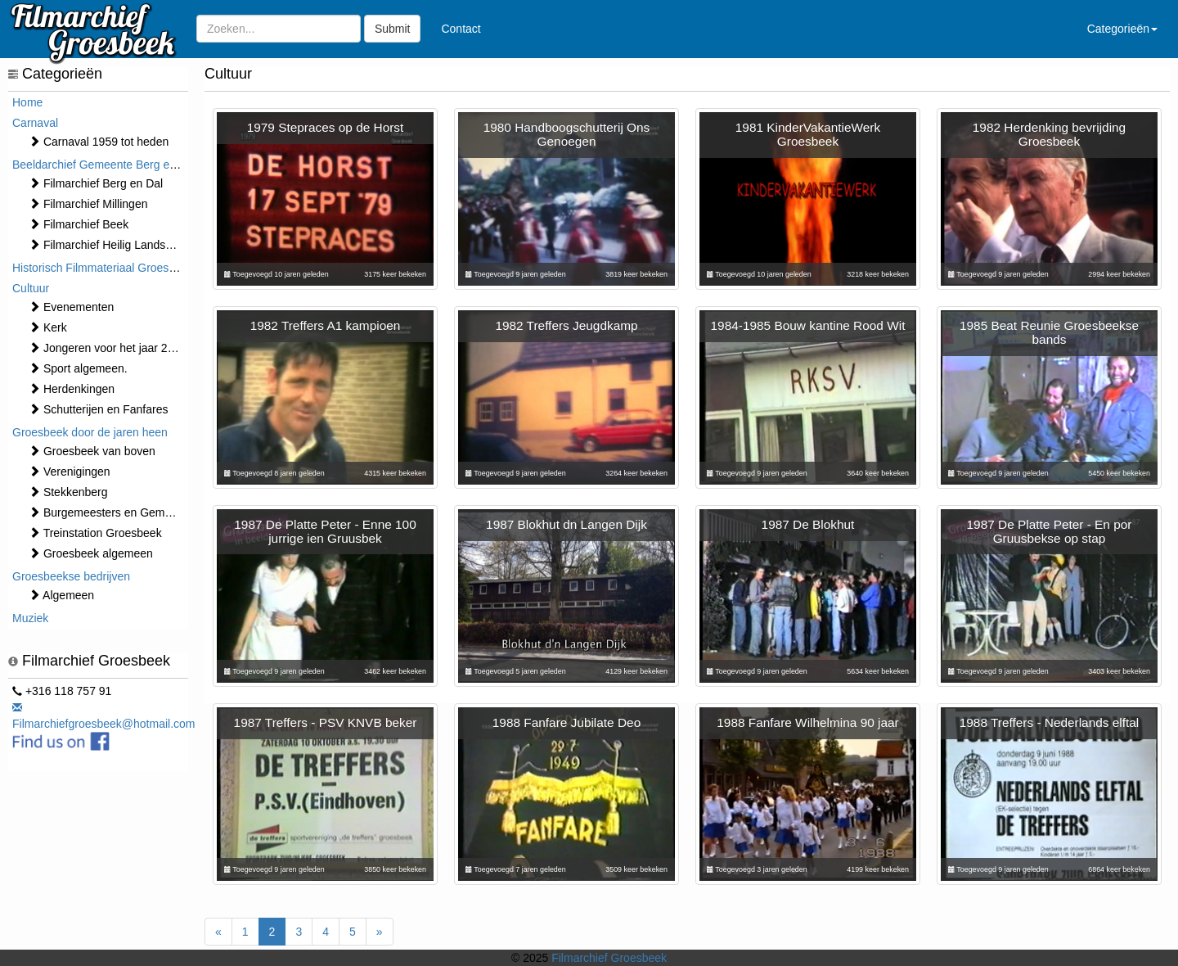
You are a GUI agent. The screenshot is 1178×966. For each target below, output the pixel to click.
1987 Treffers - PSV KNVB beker (325, 722)
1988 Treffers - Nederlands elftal (1050, 722)
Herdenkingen (72, 388)
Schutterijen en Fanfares (98, 409)
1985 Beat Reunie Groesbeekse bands (1049, 332)
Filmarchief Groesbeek (609, 957)
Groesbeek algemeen (91, 553)
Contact (460, 28)
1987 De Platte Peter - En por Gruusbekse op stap (1049, 531)
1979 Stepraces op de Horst (325, 127)
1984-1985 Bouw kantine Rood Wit (808, 325)
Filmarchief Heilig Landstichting (115, 244)
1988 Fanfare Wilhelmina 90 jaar (807, 722)
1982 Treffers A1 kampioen (325, 325)
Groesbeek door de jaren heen (90, 432)
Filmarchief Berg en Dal (96, 183)
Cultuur (30, 288)
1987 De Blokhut (808, 524)
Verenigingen (69, 471)
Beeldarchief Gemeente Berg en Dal (104, 164)
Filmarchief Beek (78, 224)
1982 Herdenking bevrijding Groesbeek (1049, 134)
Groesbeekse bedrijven (71, 576)
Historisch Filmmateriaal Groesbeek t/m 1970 (126, 267)
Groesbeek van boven (92, 451)
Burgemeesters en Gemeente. (112, 512)
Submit (393, 28)
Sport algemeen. (78, 368)
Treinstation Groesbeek (95, 532)
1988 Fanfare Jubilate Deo (566, 722)
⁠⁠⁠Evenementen (71, 307)
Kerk (48, 327)
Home (27, 102)
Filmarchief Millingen (88, 203)
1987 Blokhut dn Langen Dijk (566, 524)
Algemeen (61, 595)
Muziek (30, 618)
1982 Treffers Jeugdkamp (566, 325)
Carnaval (35, 122)
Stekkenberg (68, 492)
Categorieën (1122, 28)
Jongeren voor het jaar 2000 (108, 347)
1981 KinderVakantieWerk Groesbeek (807, 134)
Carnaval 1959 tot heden (99, 141)
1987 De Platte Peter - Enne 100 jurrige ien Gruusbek (325, 531)
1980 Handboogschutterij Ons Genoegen (566, 134)
